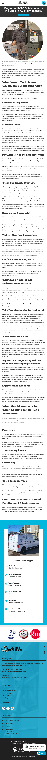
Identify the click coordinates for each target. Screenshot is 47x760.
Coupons (7, 695)
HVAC (8, 454)
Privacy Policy (26, 743)
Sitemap (33, 743)
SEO (25, 756)
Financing (8, 693)
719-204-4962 (9, 720)
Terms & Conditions (16, 743)
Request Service (9, 723)
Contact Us (8, 726)
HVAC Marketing (16, 756)
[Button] (23, 15)
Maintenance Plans (10, 690)
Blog (6, 698)
